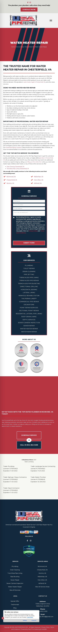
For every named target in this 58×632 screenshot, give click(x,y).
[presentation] (25, 237)
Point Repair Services (29, 307)
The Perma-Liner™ (29, 298)
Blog (14, 608)
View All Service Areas (42, 587)
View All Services (15, 590)
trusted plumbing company (13, 147)
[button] (28, 2)
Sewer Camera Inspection (29, 322)
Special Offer (15, 601)
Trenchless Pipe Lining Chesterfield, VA (18, 168)
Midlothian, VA (38, 176)
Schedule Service (29, 435)
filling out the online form (34, 162)
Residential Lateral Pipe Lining (29, 313)
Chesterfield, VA (29, 47)
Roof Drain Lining (29, 316)
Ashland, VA (38, 183)
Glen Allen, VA (38, 180)
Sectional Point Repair (29, 310)
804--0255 (42, 611)
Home (13, 47)
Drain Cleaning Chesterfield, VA (15, 166)
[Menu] (51, 20)
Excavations (29, 304)
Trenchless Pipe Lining (29, 277)
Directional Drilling (29, 286)
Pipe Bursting (14, 576)
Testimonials (15, 604)
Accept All (34, 620)
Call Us (29, 445)
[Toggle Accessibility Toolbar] (2, 618)
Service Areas (20, 47)
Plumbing (29, 265)
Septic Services (29, 319)
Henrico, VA (10, 183)
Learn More (30, 617)
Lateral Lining (29, 292)
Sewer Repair (29, 326)
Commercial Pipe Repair (29, 301)
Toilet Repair (29, 268)
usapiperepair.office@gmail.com (42, 616)
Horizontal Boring (29, 289)
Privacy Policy (33, 231)
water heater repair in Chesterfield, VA (34, 82)
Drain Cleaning (29, 271)
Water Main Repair (29, 332)
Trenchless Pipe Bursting (29, 283)
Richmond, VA (11, 176)
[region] (21, 619)
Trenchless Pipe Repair (29, 280)
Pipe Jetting (29, 274)
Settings (25, 620)
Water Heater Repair (29, 328)
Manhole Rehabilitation (29, 295)
